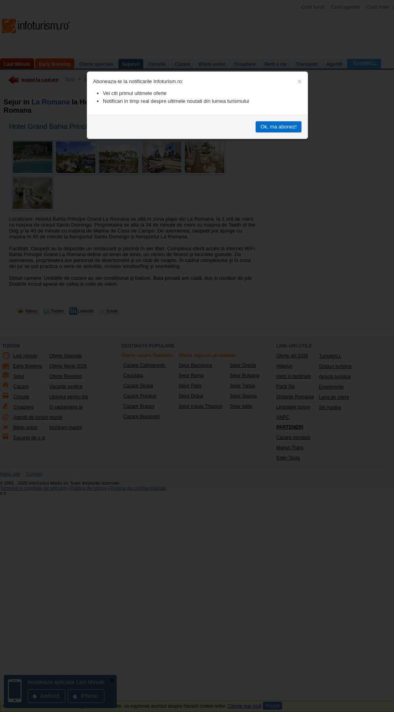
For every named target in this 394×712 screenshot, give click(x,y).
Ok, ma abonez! (278, 127)
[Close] (299, 82)
